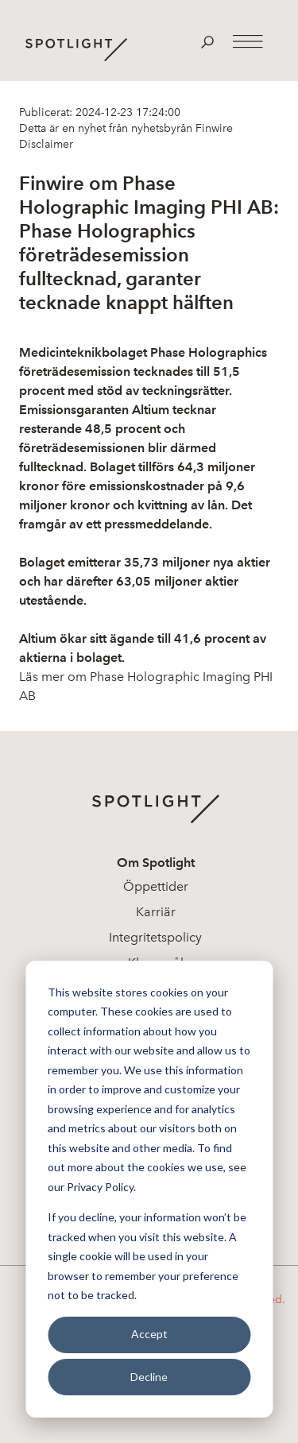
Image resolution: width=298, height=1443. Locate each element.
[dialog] (149, 1189)
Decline (149, 1376)
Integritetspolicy (155, 937)
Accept (149, 1333)
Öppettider (155, 886)
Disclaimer (46, 144)
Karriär (156, 911)
